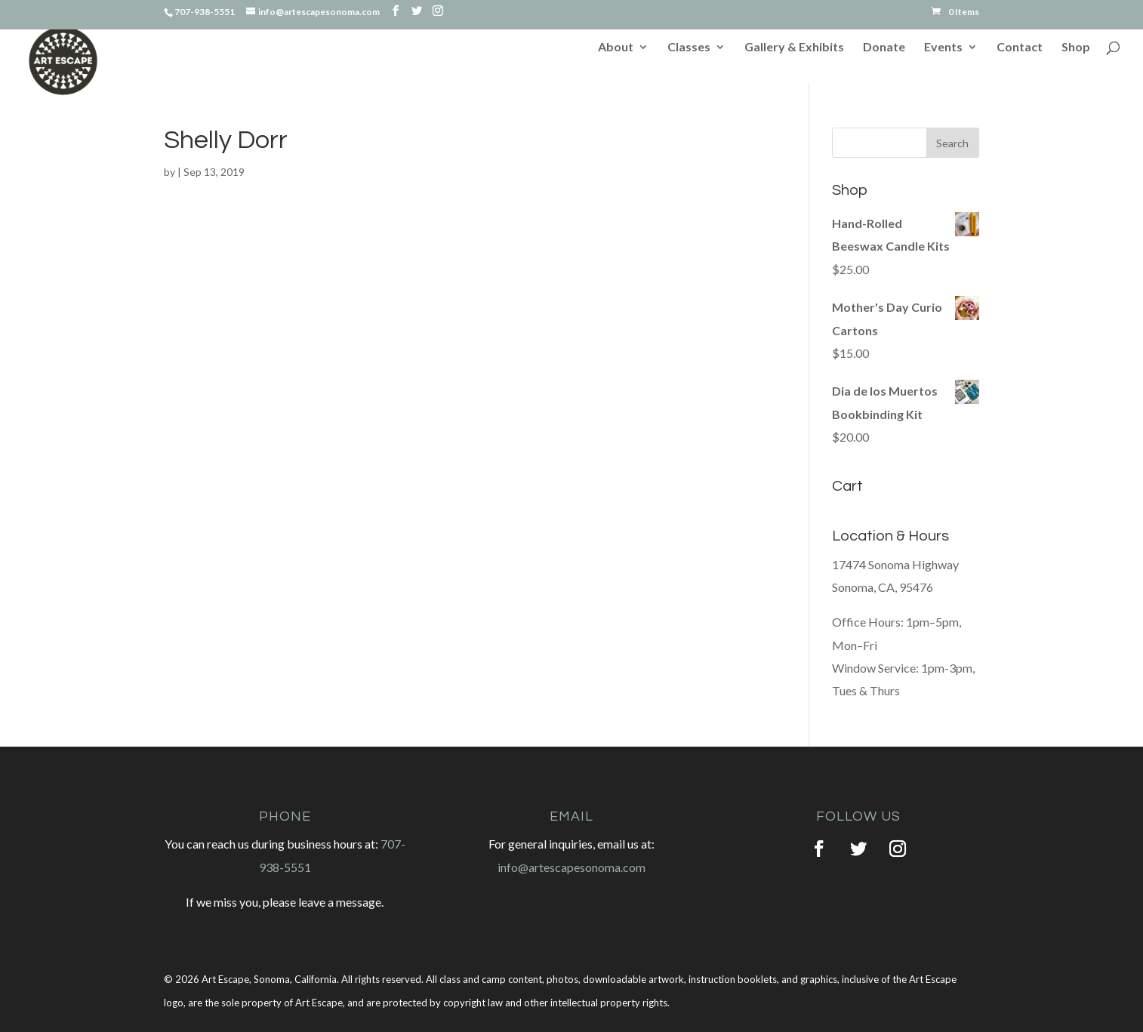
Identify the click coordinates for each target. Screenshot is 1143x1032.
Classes (688, 48)
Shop (1075, 48)
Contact (1020, 48)
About (615, 48)
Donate (884, 48)
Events (943, 48)
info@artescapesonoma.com (571, 867)
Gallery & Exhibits (794, 48)
